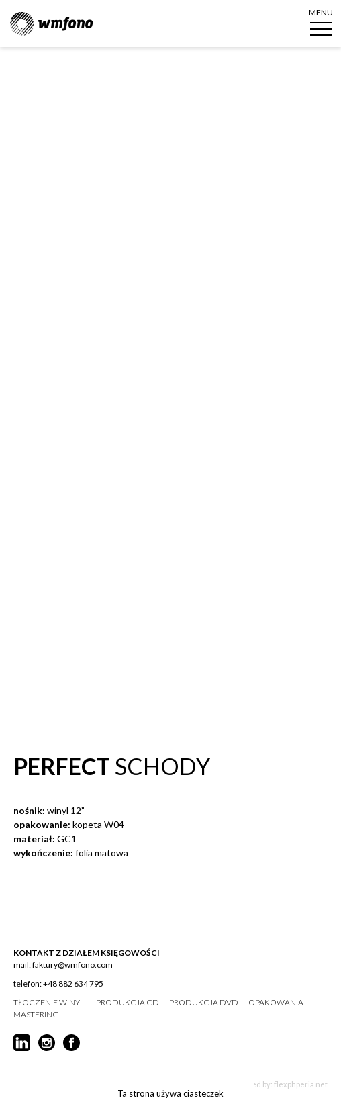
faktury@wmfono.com (72, 965)
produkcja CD (127, 1003)
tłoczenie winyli (49, 1003)
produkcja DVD (203, 1003)
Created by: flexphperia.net (280, 1084)
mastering (36, 1015)
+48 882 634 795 (73, 983)
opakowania (275, 1003)
